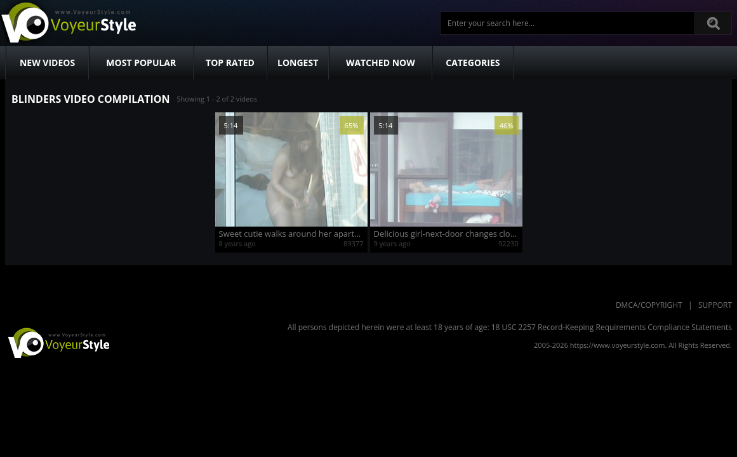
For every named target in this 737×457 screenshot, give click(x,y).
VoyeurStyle (57, 342)
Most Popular (141, 62)
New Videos (47, 62)
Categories (473, 62)
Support (715, 305)
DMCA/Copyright (649, 305)
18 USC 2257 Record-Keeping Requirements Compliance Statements (611, 327)
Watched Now (380, 62)
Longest (297, 62)
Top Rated (230, 62)
